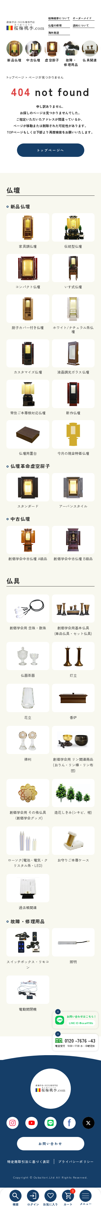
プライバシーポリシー (76, 1161)
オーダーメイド (82, 18)
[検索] (15, 1196)
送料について (81, 25)
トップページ (15, 77)
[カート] (68, 1196)
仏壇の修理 (55, 25)
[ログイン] (33, 1196)
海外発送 (53, 33)
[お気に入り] (50, 1196)
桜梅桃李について (59, 18)
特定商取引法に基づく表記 (28, 1161)
